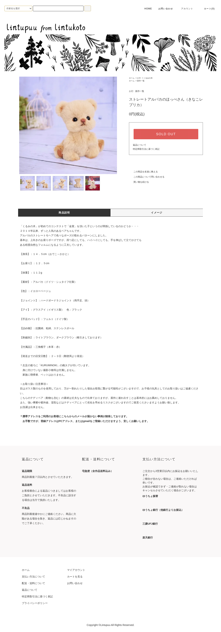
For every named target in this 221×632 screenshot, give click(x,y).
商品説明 (64, 212)
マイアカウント (76, 569)
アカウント (185, 8)
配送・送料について (33, 583)
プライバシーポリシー (35, 603)
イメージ (156, 212)
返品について (139, 145)
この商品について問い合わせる (146, 177)
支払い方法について (33, 576)
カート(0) (207, 8)
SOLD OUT (166, 134)
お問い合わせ (165, 8)
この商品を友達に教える (143, 171)
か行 (139, 78)
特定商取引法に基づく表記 (146, 149)
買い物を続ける (139, 182)
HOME (145, 8)
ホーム (132, 78)
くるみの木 (148, 78)
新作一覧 (140, 81)
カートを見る (75, 576)
